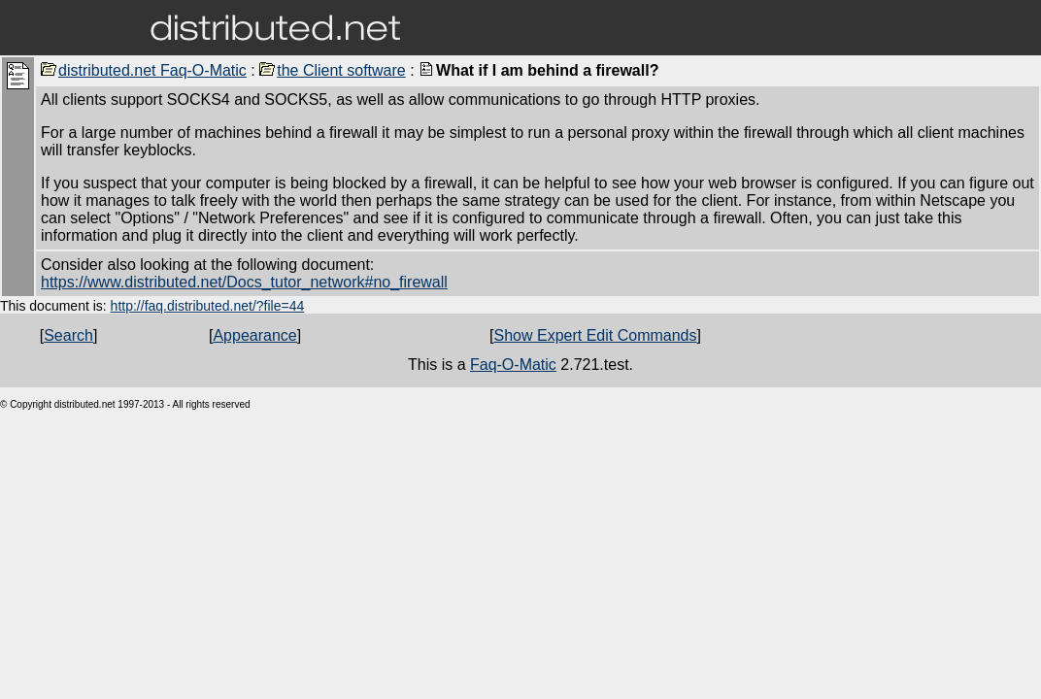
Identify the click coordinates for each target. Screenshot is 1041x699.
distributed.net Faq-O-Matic (144, 70)
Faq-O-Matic (513, 364)
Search (68, 335)
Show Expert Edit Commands (595, 335)
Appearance (254, 335)
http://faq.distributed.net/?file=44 (208, 306)
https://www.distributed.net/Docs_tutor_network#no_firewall (244, 282)
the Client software (332, 70)
